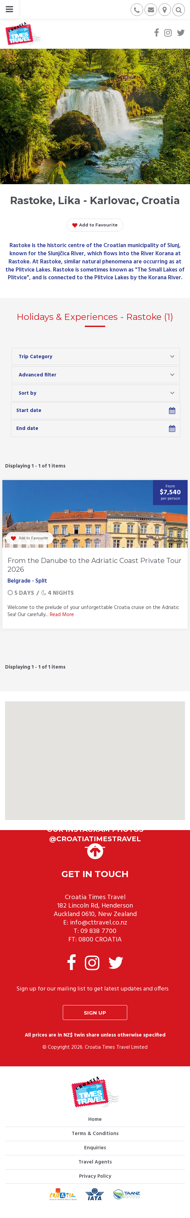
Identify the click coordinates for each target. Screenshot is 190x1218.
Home (95, 1119)
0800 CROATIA (100, 939)
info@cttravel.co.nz (98, 922)
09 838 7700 (98, 931)
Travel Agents (95, 1162)
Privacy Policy (95, 1176)
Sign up (95, 1012)
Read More (62, 615)
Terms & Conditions (95, 1134)
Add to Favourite (95, 225)
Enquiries (95, 1148)
